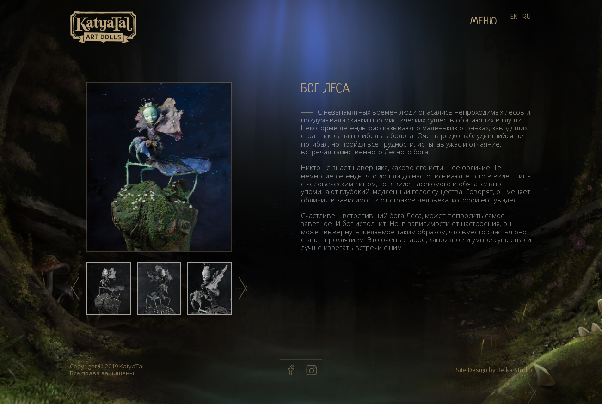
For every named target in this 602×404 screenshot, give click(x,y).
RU (526, 17)
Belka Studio (514, 370)
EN (514, 17)
